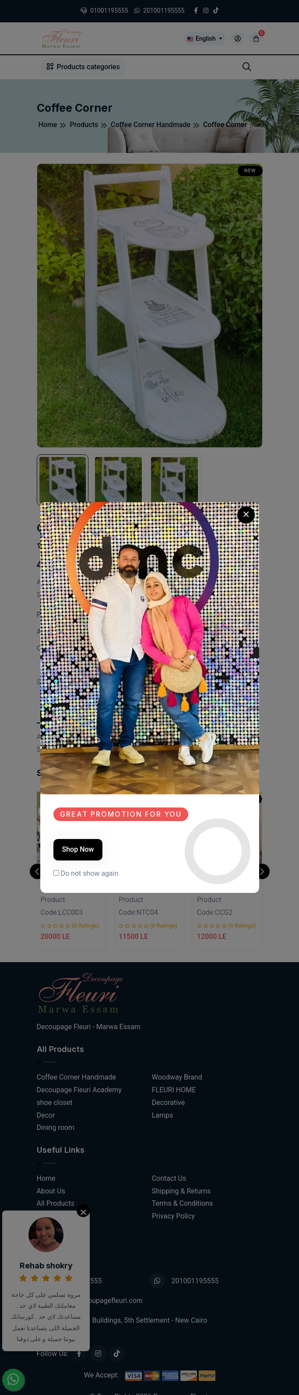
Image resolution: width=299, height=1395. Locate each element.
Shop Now (78, 849)
